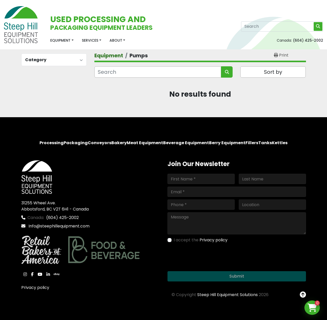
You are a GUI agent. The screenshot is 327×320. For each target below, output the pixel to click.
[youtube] (40, 274)
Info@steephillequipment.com (58, 226)
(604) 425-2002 (308, 40)
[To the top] (303, 294)
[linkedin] (48, 274)
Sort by (273, 72)
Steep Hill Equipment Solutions (227, 295)
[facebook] (32, 274)
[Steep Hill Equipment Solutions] (36, 177)
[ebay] (56, 274)
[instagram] (25, 274)
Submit (236, 276)
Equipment (60, 40)
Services (90, 40)
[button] (62, 40)
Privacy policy (35, 287)
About (116, 40)
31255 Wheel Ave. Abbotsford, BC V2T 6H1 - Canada (55, 206)
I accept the (200, 240)
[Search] (282, 26)
